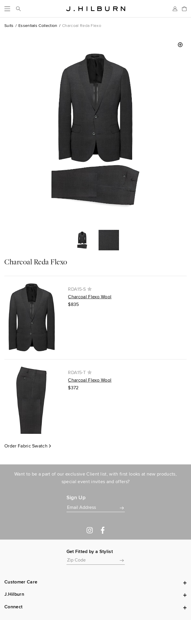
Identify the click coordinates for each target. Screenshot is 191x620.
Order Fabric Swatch (26, 445)
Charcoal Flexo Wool (89, 296)
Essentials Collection (37, 25)
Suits (9, 25)
